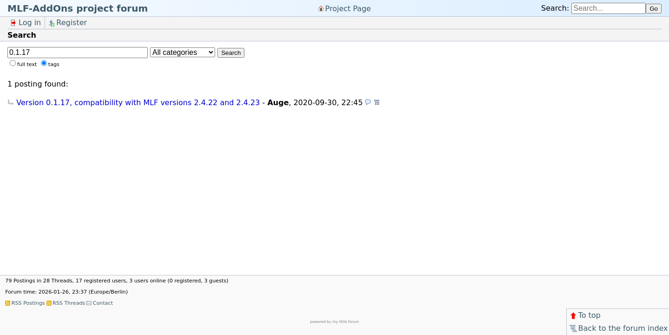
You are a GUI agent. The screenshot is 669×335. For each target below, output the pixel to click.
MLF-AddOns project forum (77, 8)
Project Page (348, 8)
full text (27, 64)
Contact (103, 303)
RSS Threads (68, 303)
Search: (555, 8)
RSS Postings (28, 303)
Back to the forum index (618, 328)
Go (653, 8)
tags (53, 64)
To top (585, 315)
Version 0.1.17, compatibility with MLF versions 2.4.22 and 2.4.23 (138, 102)
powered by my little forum (334, 322)
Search (231, 52)
